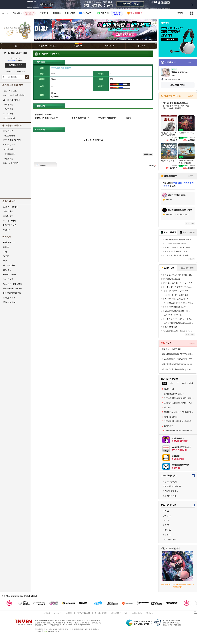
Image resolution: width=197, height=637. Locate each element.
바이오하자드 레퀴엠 (12, 293)
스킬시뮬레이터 (169, 539)
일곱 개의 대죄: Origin (12, 284)
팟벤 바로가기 (9, 242)
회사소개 (46, 613)
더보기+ (191, 62)
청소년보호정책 (101, 613)
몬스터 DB (167, 530)
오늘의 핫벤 (8, 211)
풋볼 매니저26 (9, 302)
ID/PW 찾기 (21, 71)
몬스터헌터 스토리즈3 (12, 288)
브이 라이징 (8, 279)
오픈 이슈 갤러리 (10, 207)
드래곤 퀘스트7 (9, 298)
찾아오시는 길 (136, 613)
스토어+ (191, 96)
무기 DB (166, 511)
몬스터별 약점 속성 (170, 491)
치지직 (6, 247)
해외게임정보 (9, 265)
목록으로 (148, 154)
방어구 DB (167, 515)
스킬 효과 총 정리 (170, 481)
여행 (5, 261)
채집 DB (166, 525)
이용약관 (69, 613)
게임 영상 (7, 270)
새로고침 (189, 223)
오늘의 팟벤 (8, 216)
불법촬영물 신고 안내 (119, 613)
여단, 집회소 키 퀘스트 (172, 486)
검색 (27, 77)
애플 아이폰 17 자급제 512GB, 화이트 (177, 364)
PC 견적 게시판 (9, 225)
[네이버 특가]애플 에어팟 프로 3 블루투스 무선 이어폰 (178, 354)
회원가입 (8, 71)
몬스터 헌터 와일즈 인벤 (15, 53)
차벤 (5, 252)
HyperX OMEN (9, 275)
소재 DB (166, 520)
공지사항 (149, 613)
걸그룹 (6, 256)
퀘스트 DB (167, 535)
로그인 (180, 13)
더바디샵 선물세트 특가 (171, 349)
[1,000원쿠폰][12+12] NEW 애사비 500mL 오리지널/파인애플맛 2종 (178, 359)
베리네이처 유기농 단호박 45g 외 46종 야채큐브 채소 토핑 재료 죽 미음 (178, 369)
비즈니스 (57, 613)
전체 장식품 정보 (169, 496)
